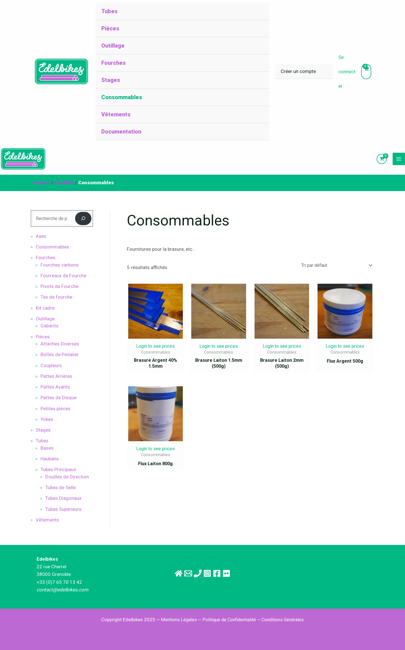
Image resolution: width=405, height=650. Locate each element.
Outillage (113, 45)
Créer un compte (298, 71)
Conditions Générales (285, 619)
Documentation (121, 131)
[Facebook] (226, 573)
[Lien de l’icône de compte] (347, 71)
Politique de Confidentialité (228, 619)
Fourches (113, 62)
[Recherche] (83, 223)
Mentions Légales (175, 619)
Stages (110, 80)
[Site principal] (163, 573)
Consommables (121, 97)
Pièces (110, 28)
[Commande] (333, 270)
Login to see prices (155, 351)
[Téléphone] (195, 573)
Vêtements (115, 114)
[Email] (179, 573)
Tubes (109, 11)
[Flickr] (242, 573)
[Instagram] (210, 573)
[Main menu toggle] (399, 161)
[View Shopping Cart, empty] (366, 71)
